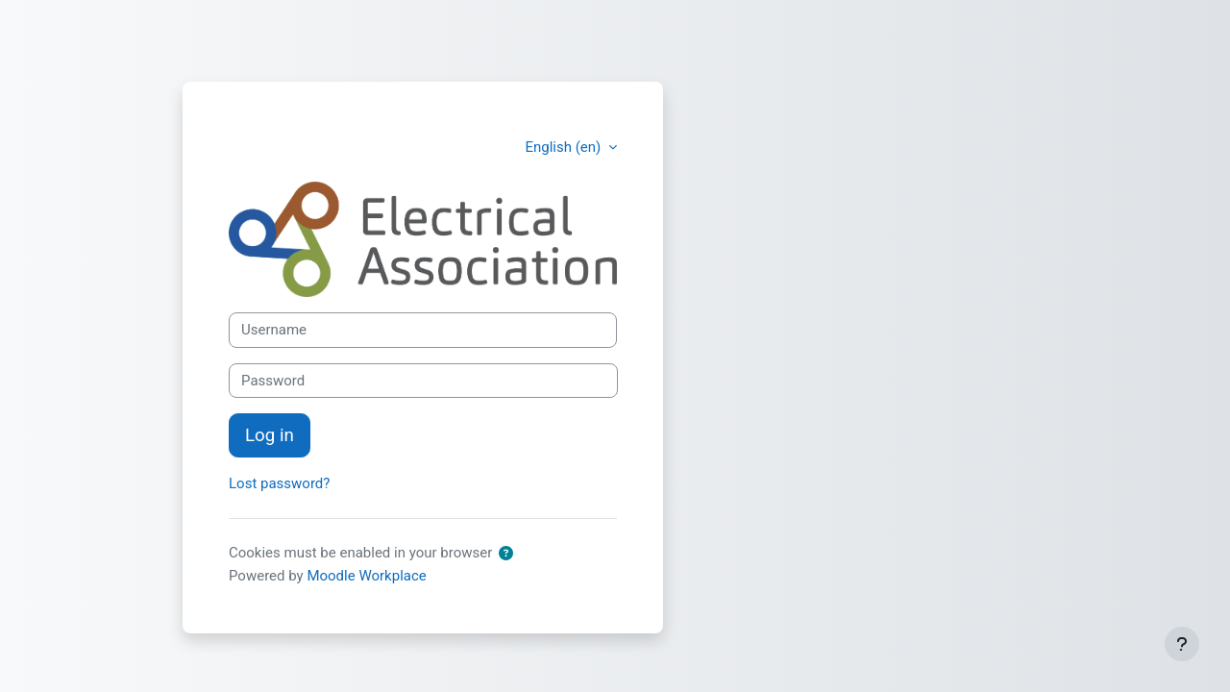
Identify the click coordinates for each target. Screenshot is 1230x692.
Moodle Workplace (366, 575)
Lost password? (279, 483)
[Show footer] (1182, 644)
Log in (269, 435)
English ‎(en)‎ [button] (564, 147)
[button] (510, 554)
